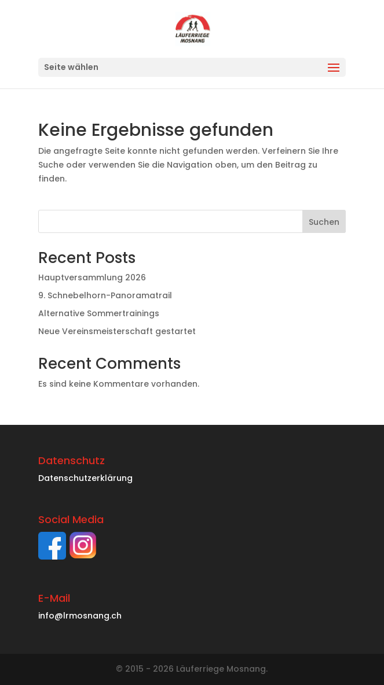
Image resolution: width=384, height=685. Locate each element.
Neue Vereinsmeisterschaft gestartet (117, 331)
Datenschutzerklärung (85, 478)
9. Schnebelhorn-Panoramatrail (105, 295)
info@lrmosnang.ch (80, 615)
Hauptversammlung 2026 (92, 277)
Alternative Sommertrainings (98, 313)
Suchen (324, 222)
